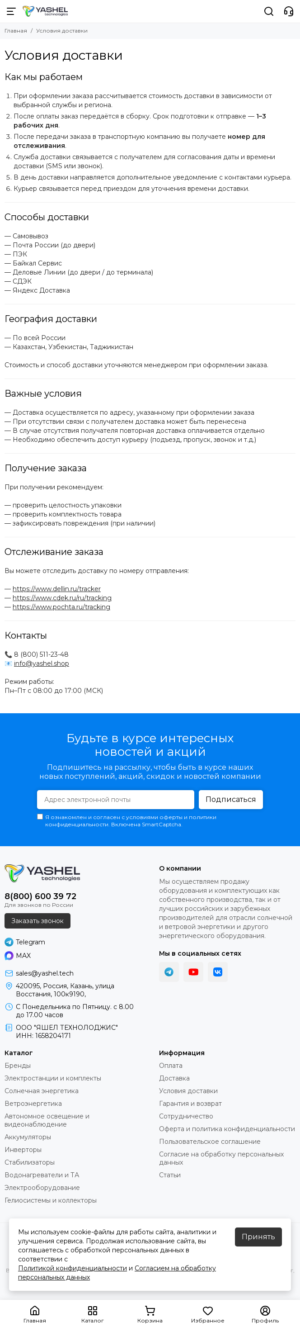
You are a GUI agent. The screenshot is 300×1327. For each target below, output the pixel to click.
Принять (258, 1236)
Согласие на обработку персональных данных (221, 1158)
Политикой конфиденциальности (72, 1268)
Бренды (18, 1066)
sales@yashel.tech (45, 973)
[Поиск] (269, 11)
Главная (16, 30)
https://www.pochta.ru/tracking (61, 607)
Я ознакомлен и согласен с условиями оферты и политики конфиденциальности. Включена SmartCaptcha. (126, 821)
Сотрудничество (186, 1116)
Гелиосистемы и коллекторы (51, 1200)
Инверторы (23, 1150)
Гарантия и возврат (190, 1104)
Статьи (170, 1175)
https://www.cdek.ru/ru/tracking (62, 598)
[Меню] (11, 11)
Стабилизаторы (30, 1162)
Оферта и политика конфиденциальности (227, 1129)
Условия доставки (188, 1091)
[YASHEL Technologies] (45, 11)
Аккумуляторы (28, 1137)
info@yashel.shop (41, 663)
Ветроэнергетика (33, 1104)
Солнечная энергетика (42, 1091)
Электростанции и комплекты (53, 1078)
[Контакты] (289, 11)
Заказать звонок (37, 921)
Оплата (171, 1066)
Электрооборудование (42, 1188)
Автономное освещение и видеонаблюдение (47, 1120)
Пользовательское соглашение (210, 1141)
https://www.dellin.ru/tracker (57, 589)
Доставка (174, 1078)
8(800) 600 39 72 (40, 896)
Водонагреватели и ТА (42, 1175)
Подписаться (231, 799)
